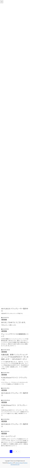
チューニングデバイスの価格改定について (14, 335)
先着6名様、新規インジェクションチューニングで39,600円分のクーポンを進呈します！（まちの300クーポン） (14, 356)
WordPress (10, 462)
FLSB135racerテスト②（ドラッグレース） (14, 378)
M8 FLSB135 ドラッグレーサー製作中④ (14, 425)
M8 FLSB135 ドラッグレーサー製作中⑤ (14, 394)
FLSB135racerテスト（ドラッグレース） (14, 406)
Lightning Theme (19, 462)
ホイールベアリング (8, 436)
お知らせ (4, 319)
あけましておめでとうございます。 (14, 322)
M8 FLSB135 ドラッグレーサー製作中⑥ (14, 309)
